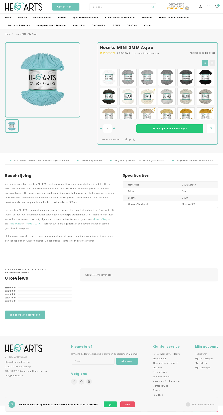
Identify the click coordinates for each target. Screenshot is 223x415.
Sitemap (157, 391)
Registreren (201, 355)
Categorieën (65, 7)
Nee (127, 404)
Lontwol (22, 19)
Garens (62, 19)
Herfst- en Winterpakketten (174, 19)
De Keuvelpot (99, 27)
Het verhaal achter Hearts (166, 355)
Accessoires (78, 27)
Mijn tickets (201, 364)
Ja (110, 404)
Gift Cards (132, 27)
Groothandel (159, 360)
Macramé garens (42, 19)
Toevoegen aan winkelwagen (170, 130)
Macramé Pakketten (19, 27)
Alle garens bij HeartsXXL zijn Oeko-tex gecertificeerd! (137, 162)
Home (8, 19)
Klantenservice (160, 387)
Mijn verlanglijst (203, 369)
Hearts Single (101, 220)
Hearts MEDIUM (33, 225)
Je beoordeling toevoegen (146, 54)
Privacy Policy (160, 373)
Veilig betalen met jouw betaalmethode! (192, 162)
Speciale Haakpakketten (85, 19)
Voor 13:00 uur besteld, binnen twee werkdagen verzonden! (39, 162)
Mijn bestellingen (204, 360)
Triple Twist (14, 225)
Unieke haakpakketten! (89, 162)
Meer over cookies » (203, 404)
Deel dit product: (111, 141)
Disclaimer (158, 369)
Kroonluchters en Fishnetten (120, 19)
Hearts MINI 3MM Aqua (26, 35)
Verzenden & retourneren (166, 382)
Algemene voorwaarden (165, 364)
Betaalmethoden (161, 378)
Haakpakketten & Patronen (51, 27)
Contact (148, 27)
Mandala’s (147, 19)
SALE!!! (116, 27)
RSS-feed (158, 396)
